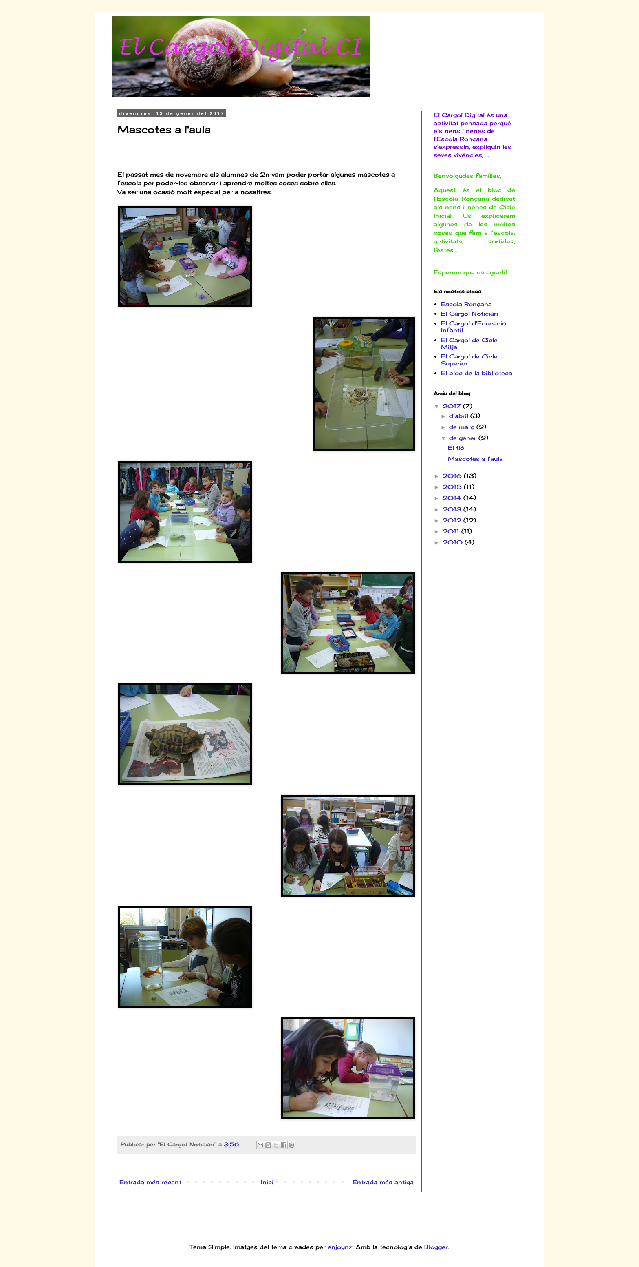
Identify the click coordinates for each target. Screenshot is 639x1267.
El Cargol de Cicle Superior (469, 360)
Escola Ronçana (466, 304)
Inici (267, 1182)
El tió (456, 447)
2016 (453, 475)
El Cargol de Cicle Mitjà (469, 343)
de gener (463, 437)
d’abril (459, 415)
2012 (453, 520)
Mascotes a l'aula (475, 458)
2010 (454, 542)
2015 (453, 486)
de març (462, 426)
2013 (453, 509)
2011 (452, 531)
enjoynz (340, 1246)
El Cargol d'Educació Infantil (473, 327)
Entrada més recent (150, 1182)
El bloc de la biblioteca (476, 372)
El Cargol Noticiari (469, 313)
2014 (453, 497)
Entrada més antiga (383, 1182)
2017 (453, 405)
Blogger (436, 1246)
